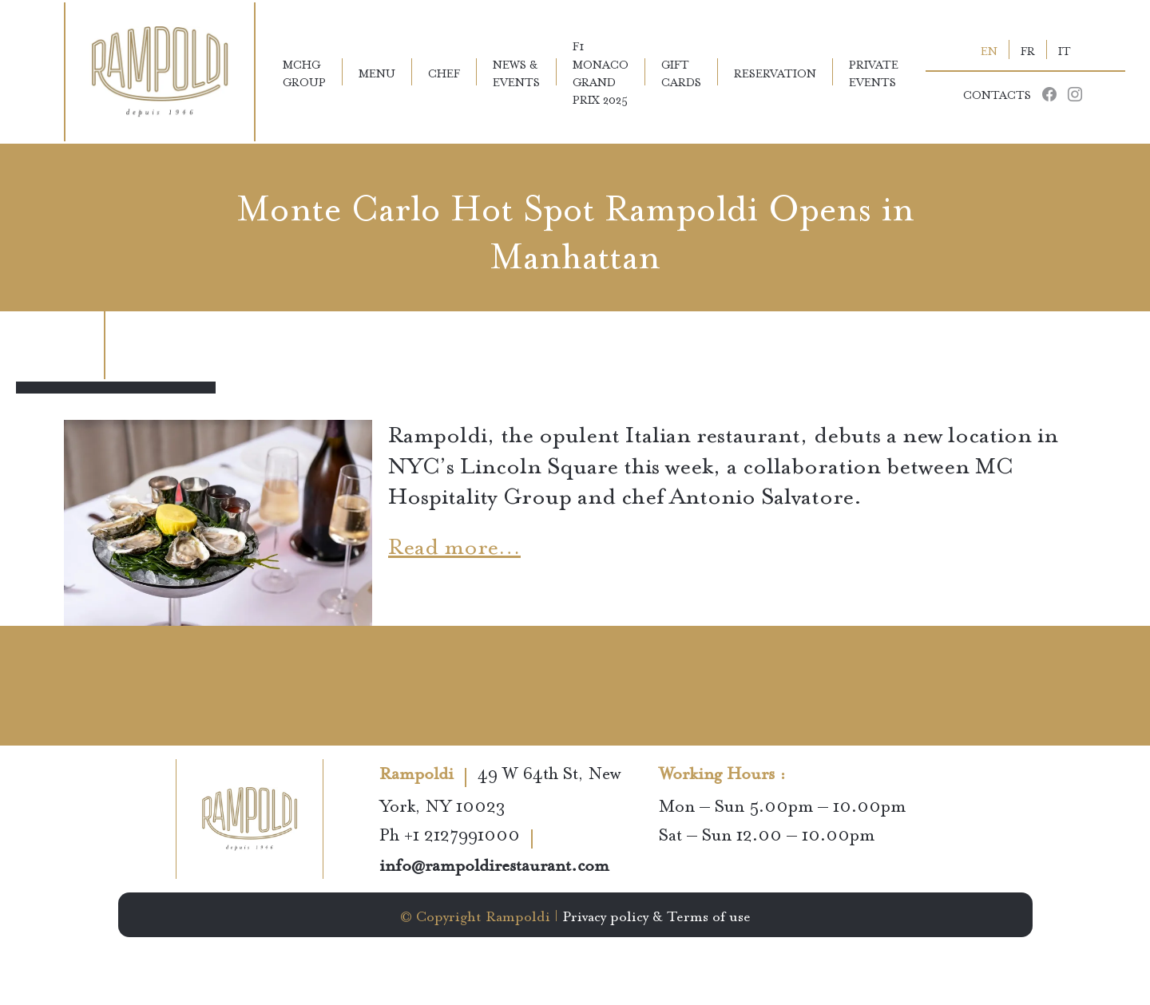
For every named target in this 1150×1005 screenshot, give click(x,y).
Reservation (775, 71)
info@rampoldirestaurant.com (494, 866)
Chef (444, 71)
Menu (377, 71)
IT (1064, 49)
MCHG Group (304, 72)
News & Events (516, 72)
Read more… (454, 543)
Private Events (873, 72)
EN (989, 49)
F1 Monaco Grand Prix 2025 (601, 71)
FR (1028, 49)
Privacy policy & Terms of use (656, 914)
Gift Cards (681, 72)
